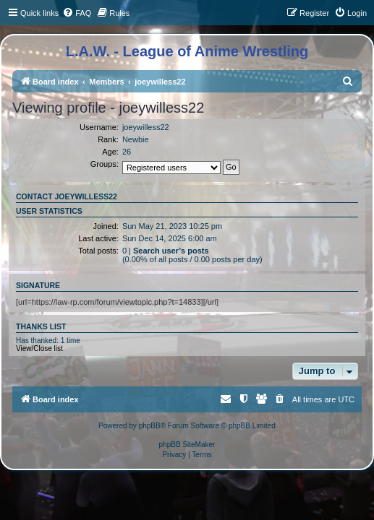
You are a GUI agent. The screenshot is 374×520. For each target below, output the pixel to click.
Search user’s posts (171, 250)
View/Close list (39, 348)
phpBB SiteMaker (187, 444)
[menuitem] (76, 13)
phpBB (150, 426)
